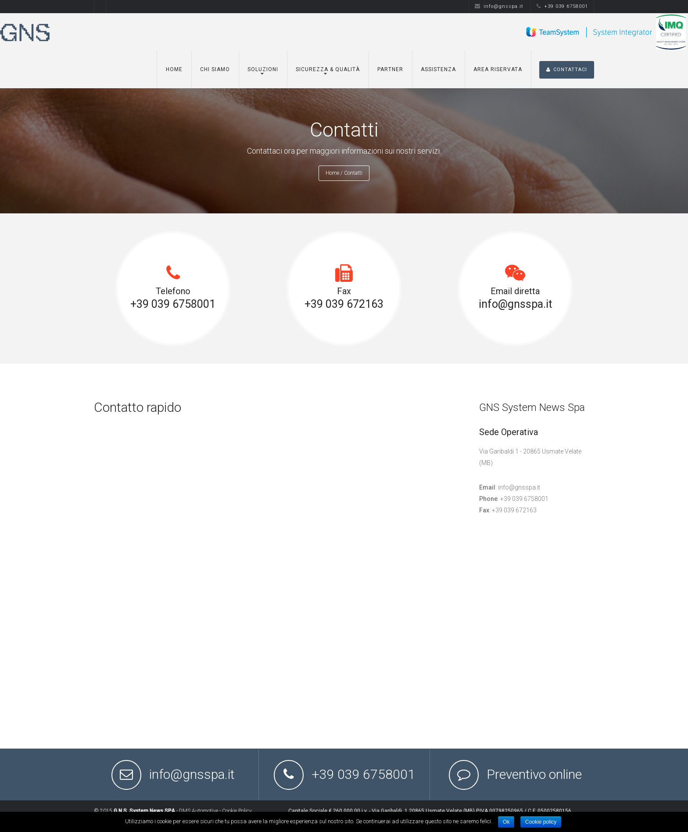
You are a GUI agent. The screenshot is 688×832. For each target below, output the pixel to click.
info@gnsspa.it (499, 6)
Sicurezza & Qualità (328, 69)
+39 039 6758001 (562, 6)
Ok (506, 822)
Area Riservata (497, 69)
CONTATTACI (566, 69)
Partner (390, 69)
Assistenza (438, 69)
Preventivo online (534, 774)
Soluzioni (262, 69)
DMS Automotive (198, 811)
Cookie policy (540, 822)
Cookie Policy (237, 811)
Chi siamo (215, 69)
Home (174, 69)
